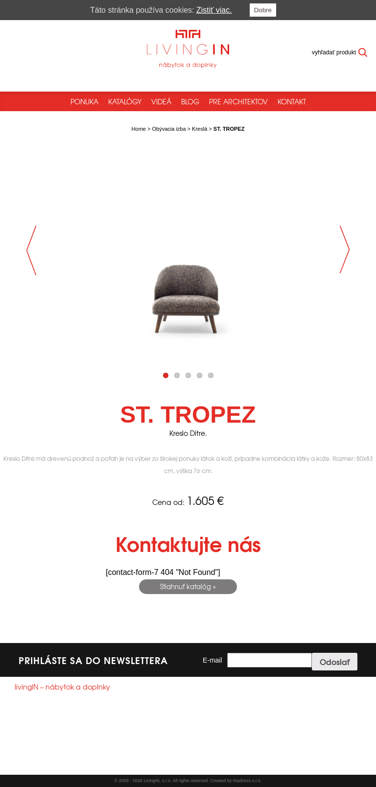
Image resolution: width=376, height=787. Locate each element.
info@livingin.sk (53, 742)
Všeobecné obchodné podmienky (58, 764)
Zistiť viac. (214, 10)
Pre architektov (238, 101)
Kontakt (292, 101)
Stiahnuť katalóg (185, 586)
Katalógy (124, 101)
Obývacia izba (169, 129)
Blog (190, 101)
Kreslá (199, 129)
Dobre (263, 10)
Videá (161, 101)
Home (139, 129)
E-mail (212, 660)
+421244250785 (49, 734)
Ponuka (84, 101)
